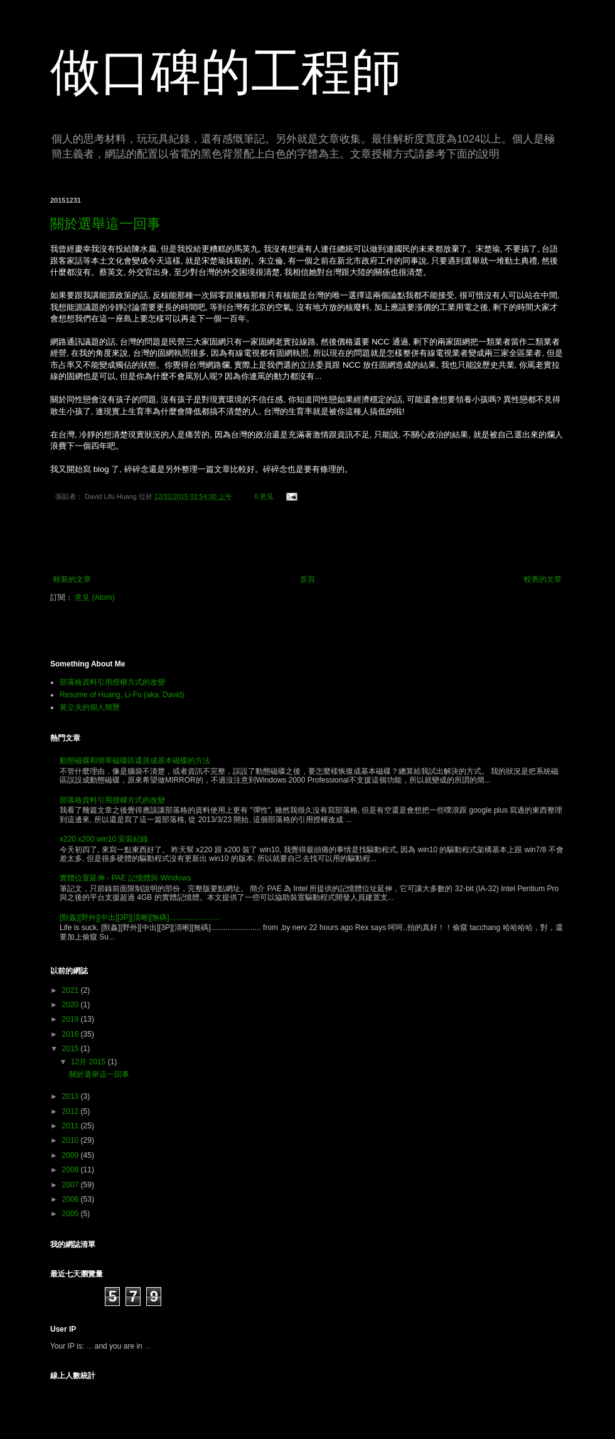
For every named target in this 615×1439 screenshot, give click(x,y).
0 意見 (264, 496)
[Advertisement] (308, 540)
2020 (71, 1004)
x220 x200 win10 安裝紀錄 (104, 839)
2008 (71, 1169)
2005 (71, 1213)
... (89, 1346)
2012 (71, 1111)
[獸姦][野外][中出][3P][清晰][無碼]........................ (140, 917)
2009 (71, 1155)
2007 (71, 1184)
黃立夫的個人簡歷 (90, 707)
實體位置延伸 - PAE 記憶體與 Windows (125, 878)
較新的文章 (72, 579)
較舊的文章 (543, 579)
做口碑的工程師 (226, 72)
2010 (71, 1140)
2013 (71, 1096)
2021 (71, 990)
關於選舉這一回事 (105, 224)
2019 (71, 1019)
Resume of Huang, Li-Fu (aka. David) (122, 694)
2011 (71, 1125)
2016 (71, 1034)
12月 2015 (89, 1061)
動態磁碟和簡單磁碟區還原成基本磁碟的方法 (135, 760)
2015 (71, 1048)
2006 (71, 1199)
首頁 (307, 579)
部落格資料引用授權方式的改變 (112, 682)
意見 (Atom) (94, 597)
